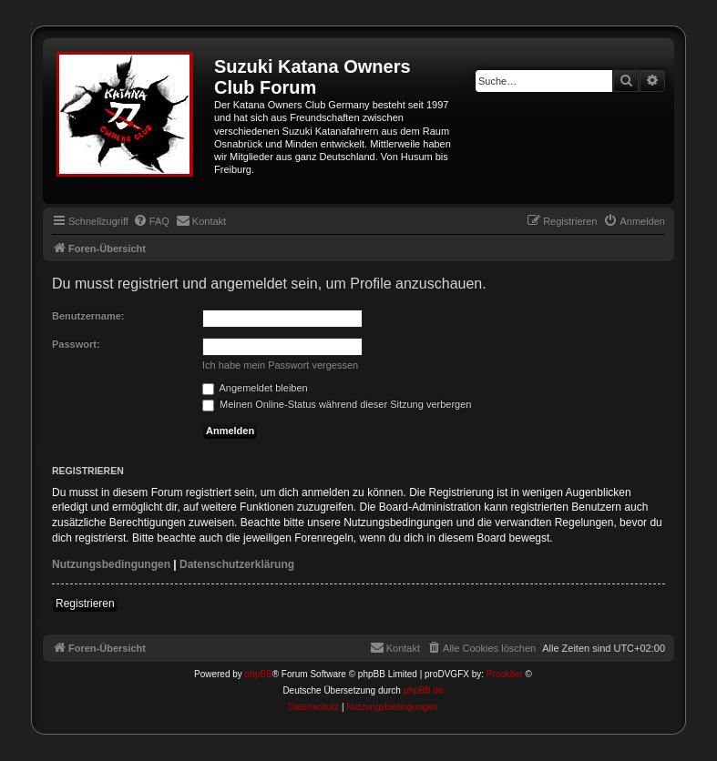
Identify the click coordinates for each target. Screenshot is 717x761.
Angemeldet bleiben (255, 387)
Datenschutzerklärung (236, 564)
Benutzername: (88, 315)
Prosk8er (505, 674)
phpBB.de (424, 690)
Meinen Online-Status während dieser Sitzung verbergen (336, 404)
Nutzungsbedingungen (111, 564)
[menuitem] (151, 221)
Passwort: (76, 344)
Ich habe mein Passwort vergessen (280, 365)
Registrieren (85, 603)
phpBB (258, 674)
